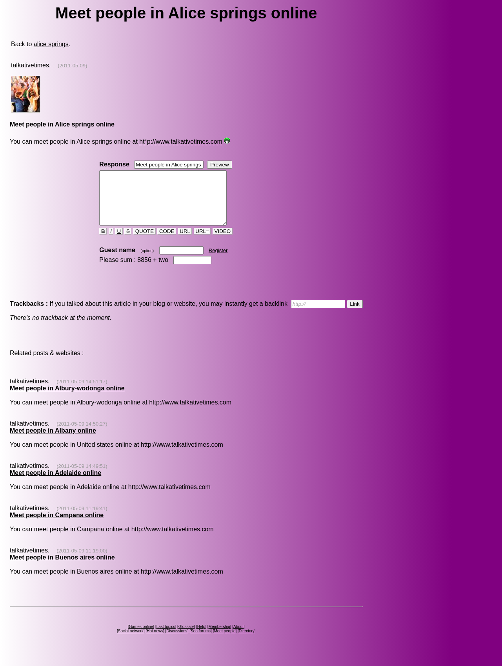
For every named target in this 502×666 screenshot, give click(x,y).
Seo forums (201, 641)
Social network (131, 641)
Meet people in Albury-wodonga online (67, 398)
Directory (247, 641)
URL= (202, 242)
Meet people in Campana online (57, 525)
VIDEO (222, 242)
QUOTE (144, 242)
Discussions (176, 641)
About (238, 637)
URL (185, 242)
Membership (219, 637)
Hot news (155, 641)
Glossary (186, 637)
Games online (141, 637)
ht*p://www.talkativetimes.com (180, 141)
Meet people (224, 641)
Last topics (165, 637)
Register (218, 261)
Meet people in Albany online (53, 441)
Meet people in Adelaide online (55, 483)
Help (201, 637)
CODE (167, 242)
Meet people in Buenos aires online (62, 568)
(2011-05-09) (72, 66)
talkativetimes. (31, 65)
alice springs (51, 44)
